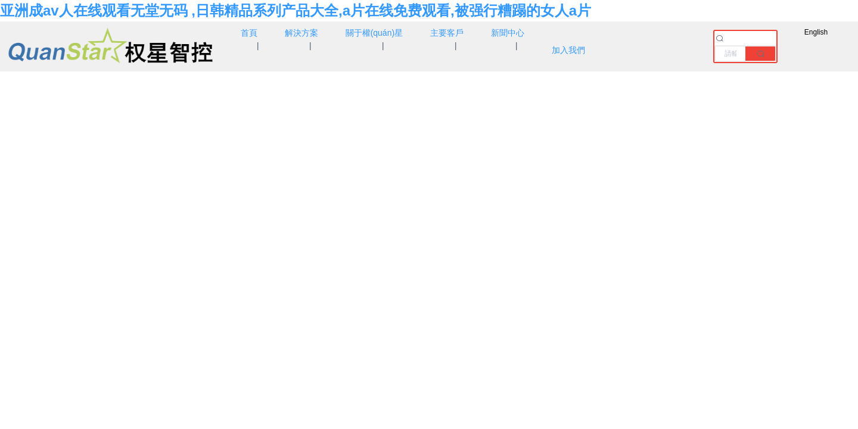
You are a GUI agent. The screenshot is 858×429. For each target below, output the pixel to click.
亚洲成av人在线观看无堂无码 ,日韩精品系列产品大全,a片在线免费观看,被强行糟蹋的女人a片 (295, 10)
